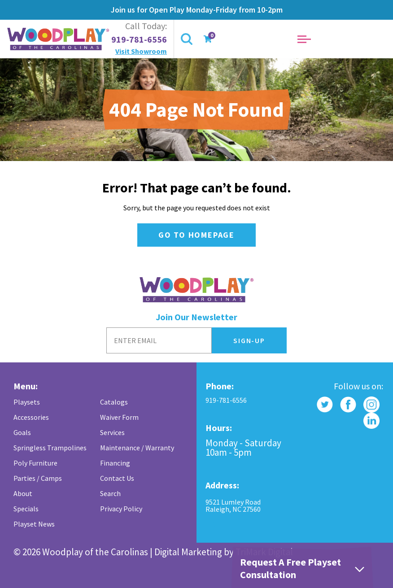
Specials (26, 508)
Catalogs (114, 401)
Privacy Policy (121, 508)
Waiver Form (119, 417)
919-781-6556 (139, 39)
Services (112, 432)
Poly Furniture (35, 462)
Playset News (34, 523)
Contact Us (117, 478)
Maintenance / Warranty (137, 447)
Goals (22, 432)
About (22, 493)
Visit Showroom (141, 51)
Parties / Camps (37, 478)
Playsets (26, 401)
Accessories (31, 417)
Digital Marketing (188, 552)
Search (110, 493)
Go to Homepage (196, 235)
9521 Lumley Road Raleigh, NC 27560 (233, 505)
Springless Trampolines (50, 447)
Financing (115, 462)
